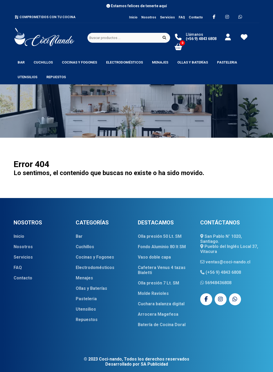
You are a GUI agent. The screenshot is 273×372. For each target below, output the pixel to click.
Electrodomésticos (124, 62)
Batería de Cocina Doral (162, 324)
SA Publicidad (154, 364)
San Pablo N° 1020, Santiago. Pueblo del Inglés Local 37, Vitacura (229, 244)
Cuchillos (43, 62)
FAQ (182, 17)
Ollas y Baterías (192, 62)
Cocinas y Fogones (79, 62)
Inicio (133, 17)
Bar (21, 62)
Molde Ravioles (153, 293)
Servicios (167, 17)
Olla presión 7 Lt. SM (158, 283)
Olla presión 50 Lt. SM (160, 236)
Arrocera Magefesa (158, 314)
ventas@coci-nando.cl (225, 261)
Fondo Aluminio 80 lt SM (162, 246)
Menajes (160, 62)
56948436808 (215, 282)
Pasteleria (227, 62)
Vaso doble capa (154, 257)
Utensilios (27, 77)
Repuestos (56, 77)
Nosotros (148, 17)
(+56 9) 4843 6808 (220, 272)
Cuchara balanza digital (161, 303)
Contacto (196, 17)
